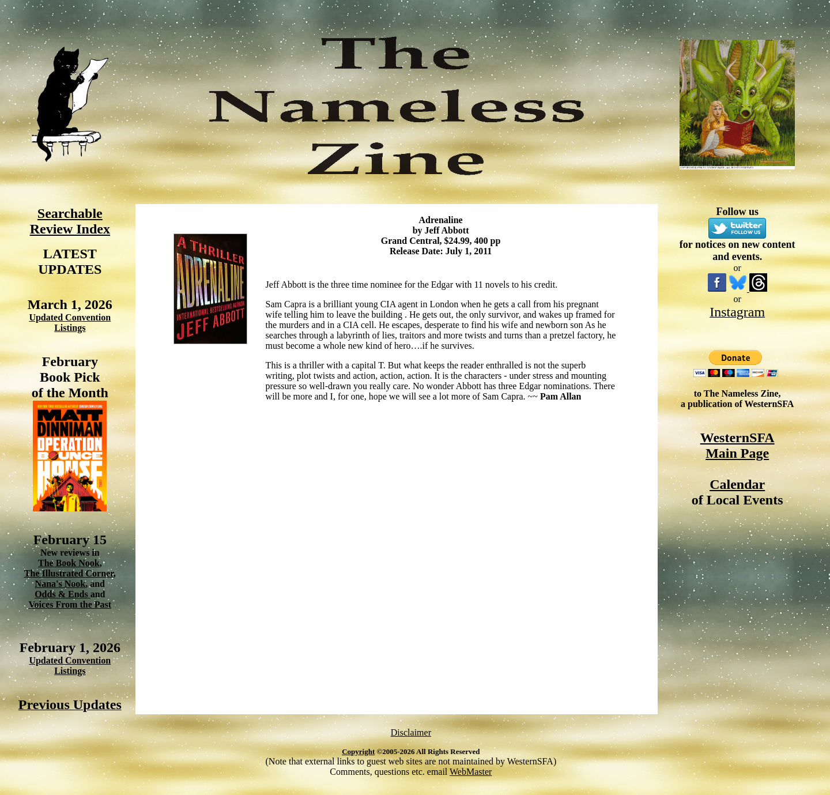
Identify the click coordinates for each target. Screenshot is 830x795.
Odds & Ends (62, 594)
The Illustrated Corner (69, 573)
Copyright (358, 751)
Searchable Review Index (70, 221)
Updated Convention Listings (70, 322)
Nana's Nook (60, 584)
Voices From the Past (70, 604)
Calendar (737, 484)
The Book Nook (69, 563)
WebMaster (471, 772)
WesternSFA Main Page (737, 445)
